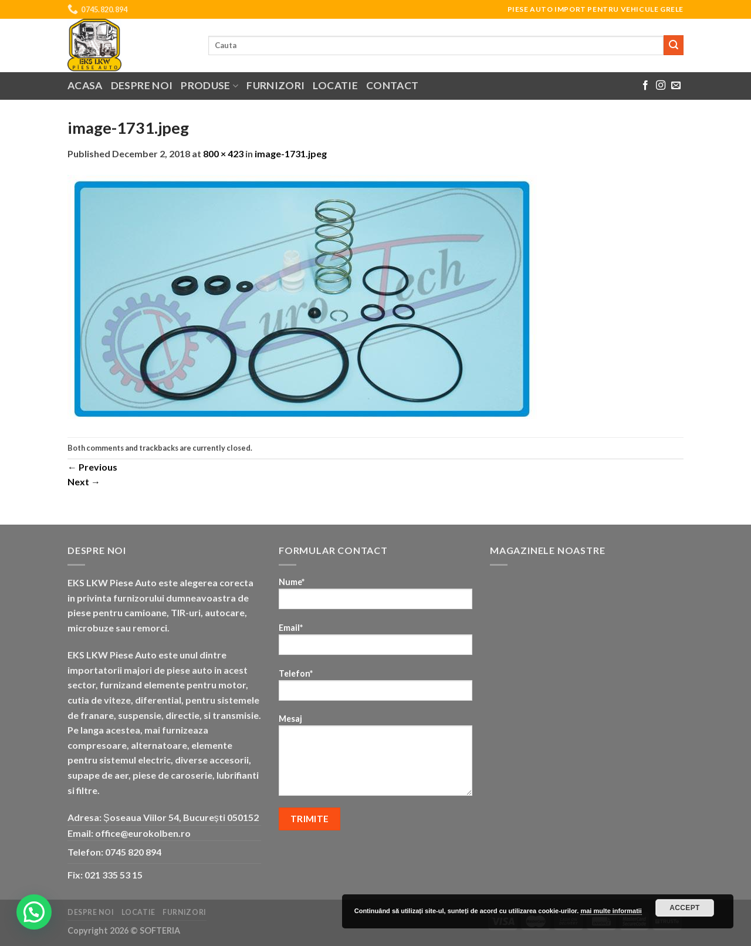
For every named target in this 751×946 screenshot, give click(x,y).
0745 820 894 (133, 851)
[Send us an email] (676, 85)
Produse (209, 85)
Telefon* (375, 688)
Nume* (375, 597)
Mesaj (375, 759)
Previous (92, 466)
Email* (375, 643)
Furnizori (275, 85)
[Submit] (674, 45)
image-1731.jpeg (291, 153)
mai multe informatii (611, 910)
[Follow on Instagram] (660, 85)
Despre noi (142, 85)
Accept (684, 908)
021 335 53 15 (113, 874)
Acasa (85, 85)
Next (83, 481)
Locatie (335, 85)
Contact (392, 85)
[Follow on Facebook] (645, 85)
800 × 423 (223, 153)
